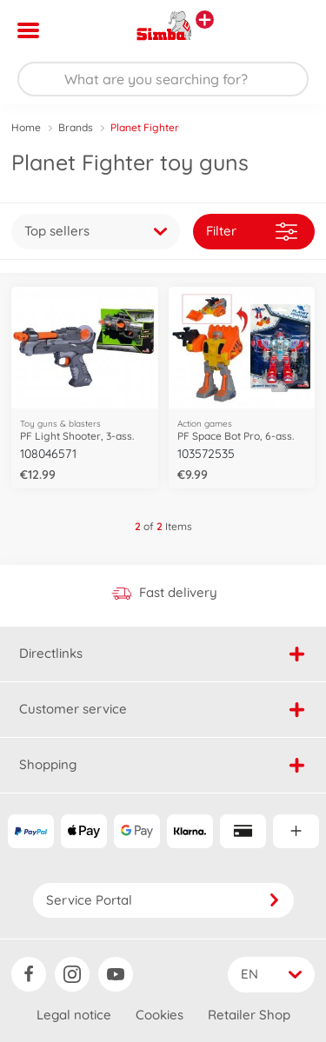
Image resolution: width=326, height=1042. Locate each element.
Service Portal (163, 900)
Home (26, 127)
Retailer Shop (249, 1014)
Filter (251, 231)
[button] (288, 30)
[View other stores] (205, 19)
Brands (75, 127)
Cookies (159, 1014)
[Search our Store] (163, 79)
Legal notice (74, 1014)
